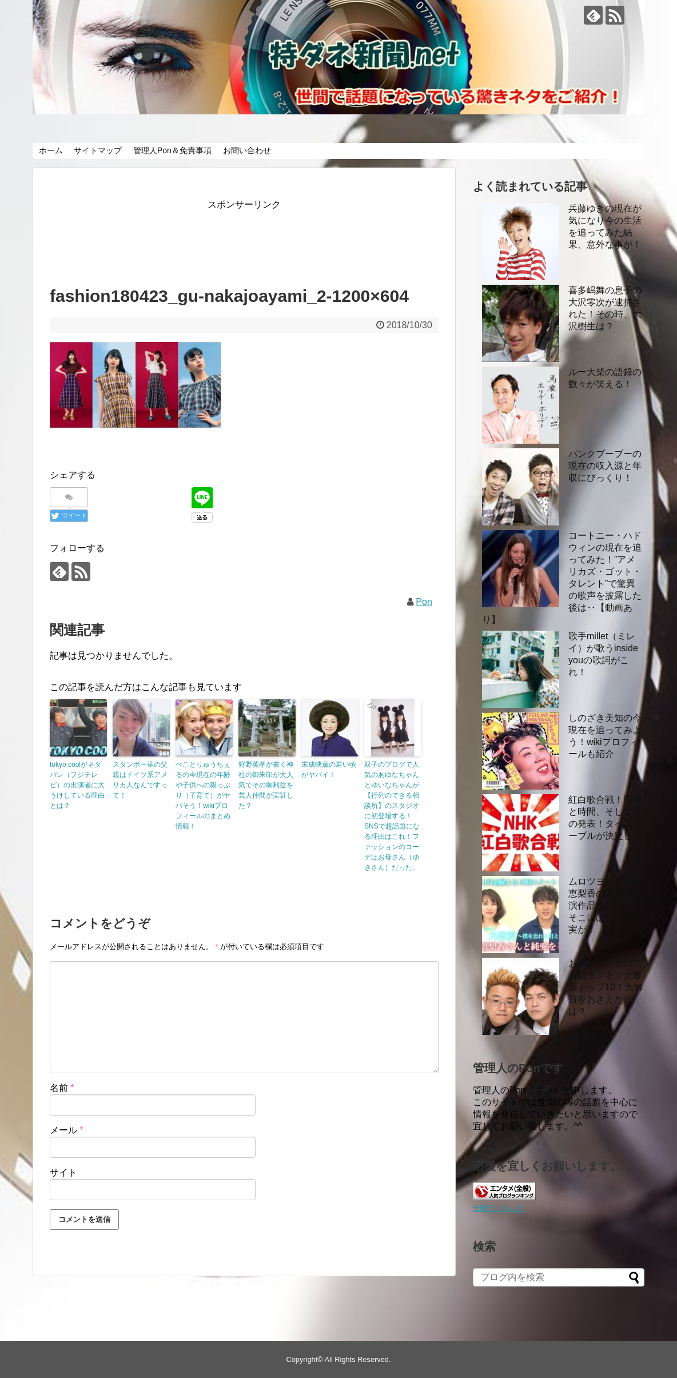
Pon (424, 602)
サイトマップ (98, 150)
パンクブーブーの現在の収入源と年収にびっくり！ (605, 466)
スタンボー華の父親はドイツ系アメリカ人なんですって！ (140, 779)
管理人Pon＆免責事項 (172, 150)
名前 (62, 1088)
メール (66, 1130)
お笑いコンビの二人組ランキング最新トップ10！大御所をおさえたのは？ (605, 987)
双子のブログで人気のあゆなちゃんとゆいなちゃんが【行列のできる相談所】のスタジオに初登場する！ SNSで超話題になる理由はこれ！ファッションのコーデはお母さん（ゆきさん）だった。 (392, 815)
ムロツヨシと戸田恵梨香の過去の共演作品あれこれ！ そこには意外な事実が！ (605, 905)
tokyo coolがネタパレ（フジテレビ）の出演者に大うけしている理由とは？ (77, 785)
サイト (63, 1172)
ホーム (51, 150)
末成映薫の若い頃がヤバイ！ (328, 769)
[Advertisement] (258, 238)
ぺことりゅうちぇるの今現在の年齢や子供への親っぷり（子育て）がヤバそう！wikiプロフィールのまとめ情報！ (203, 795)
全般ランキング (499, 1208)
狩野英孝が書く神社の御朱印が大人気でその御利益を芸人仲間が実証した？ (265, 785)
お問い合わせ (247, 150)
